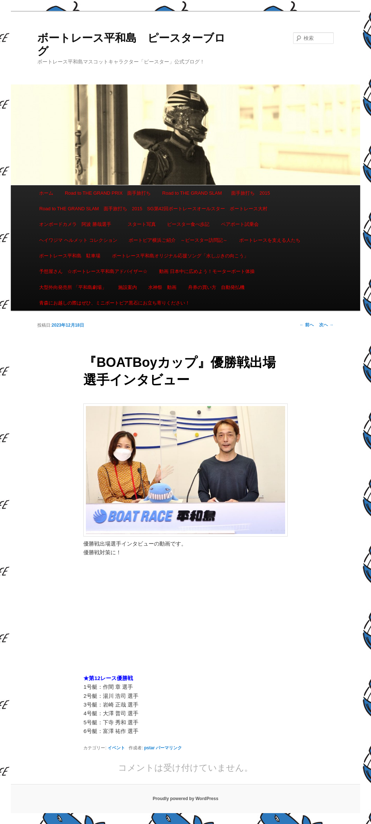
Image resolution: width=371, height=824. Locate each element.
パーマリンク (169, 747)
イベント (116, 747)
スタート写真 (142, 224)
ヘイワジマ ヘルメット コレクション (78, 240)
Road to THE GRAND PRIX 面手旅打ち (108, 193)
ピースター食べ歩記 (188, 224)
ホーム (46, 193)
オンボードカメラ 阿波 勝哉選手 (77, 224)
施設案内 (127, 287)
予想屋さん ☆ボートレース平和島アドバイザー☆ (93, 271)
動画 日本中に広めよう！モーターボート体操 (207, 271)
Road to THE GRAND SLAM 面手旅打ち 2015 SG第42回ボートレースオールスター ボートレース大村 (153, 208)
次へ (326, 324)
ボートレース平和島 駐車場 (69, 255)
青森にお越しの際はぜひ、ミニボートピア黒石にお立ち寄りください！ (114, 303)
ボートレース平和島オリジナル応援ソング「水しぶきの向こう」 (180, 255)
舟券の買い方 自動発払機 (216, 287)
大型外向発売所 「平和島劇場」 (73, 287)
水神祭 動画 (162, 287)
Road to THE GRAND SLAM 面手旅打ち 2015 (216, 193)
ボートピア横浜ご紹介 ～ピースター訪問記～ (178, 240)
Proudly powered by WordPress (185, 798)
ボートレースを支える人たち (269, 240)
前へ (307, 324)
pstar (149, 747)
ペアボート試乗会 (240, 224)
